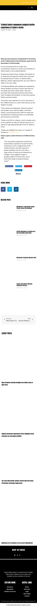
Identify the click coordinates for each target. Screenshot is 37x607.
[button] (29, 7)
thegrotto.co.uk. (13, 132)
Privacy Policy (32, 2)
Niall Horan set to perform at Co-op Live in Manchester (17, 543)
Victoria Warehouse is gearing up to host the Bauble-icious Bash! (26, 232)
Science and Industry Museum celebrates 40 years (24, 284)
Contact (23, 2)
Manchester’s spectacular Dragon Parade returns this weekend (25, 207)
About (27, 2)
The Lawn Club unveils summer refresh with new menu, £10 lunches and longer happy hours (18, 482)
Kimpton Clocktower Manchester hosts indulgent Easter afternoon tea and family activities (18, 435)
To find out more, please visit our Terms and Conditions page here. (18, 601)
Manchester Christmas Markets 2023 (26, 258)
